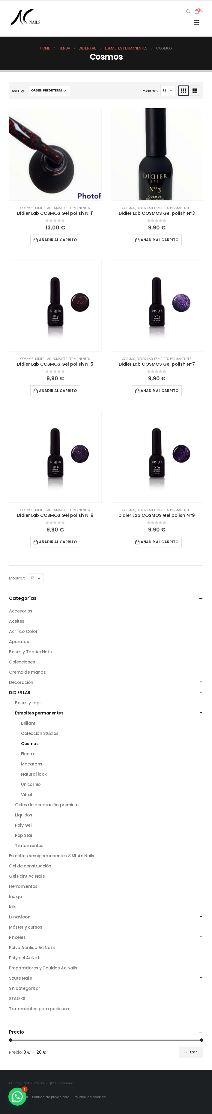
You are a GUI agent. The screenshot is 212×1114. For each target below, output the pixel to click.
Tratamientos (29, 846)
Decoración (21, 682)
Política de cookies (90, 1097)
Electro (28, 754)
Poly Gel (23, 825)
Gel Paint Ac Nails (27, 876)
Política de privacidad (51, 1097)
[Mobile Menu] (196, 22)
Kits (12, 907)
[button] (17, 1097)
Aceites (16, 621)
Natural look (34, 774)
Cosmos (27, 208)
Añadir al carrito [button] (58, 239)
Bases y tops (28, 703)
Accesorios (20, 611)
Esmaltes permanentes (71, 208)
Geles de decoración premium (47, 805)
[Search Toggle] (188, 11)
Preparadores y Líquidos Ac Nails (43, 968)
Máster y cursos (25, 927)
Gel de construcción (30, 866)
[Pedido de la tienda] (49, 90)
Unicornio (30, 784)
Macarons (31, 764)
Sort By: (18, 90)
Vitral (26, 795)
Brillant (28, 723)
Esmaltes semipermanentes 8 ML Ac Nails (51, 856)
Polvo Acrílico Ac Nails (32, 948)
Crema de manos (27, 672)
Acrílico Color (23, 631)
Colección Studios (39, 733)
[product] (55, 154)
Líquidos (23, 815)
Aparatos (19, 642)
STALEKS (17, 999)
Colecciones (22, 662)
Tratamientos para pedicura (39, 1009)
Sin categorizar (24, 988)
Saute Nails (20, 978)
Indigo (15, 897)
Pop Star (24, 835)
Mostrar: (149, 90)
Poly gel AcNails (25, 958)
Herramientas (23, 886)
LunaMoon (20, 917)
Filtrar (191, 1052)
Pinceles (17, 937)
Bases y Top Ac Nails (30, 652)
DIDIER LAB (43, 208)
